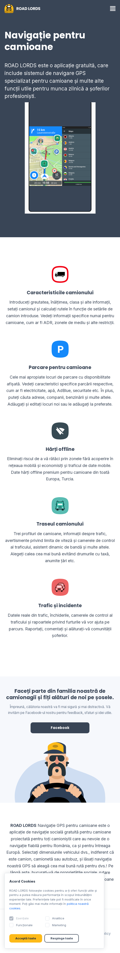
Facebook (60, 727)
